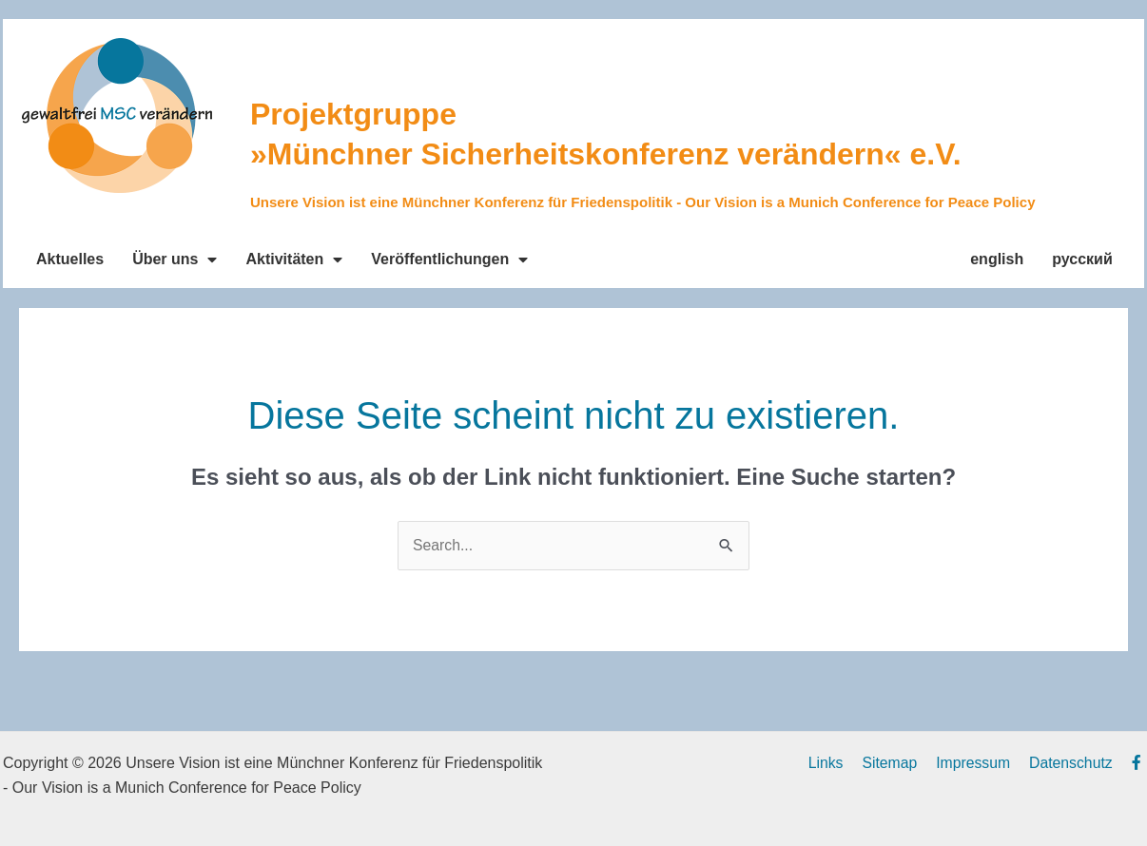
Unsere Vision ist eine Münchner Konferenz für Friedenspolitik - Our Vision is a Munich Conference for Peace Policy (642, 202)
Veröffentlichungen (449, 259)
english (996, 259)
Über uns (174, 259)
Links (840, 763)
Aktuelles (70, 259)
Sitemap (901, 763)
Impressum (982, 763)
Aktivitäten (293, 259)
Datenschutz (1077, 763)
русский (1082, 259)
